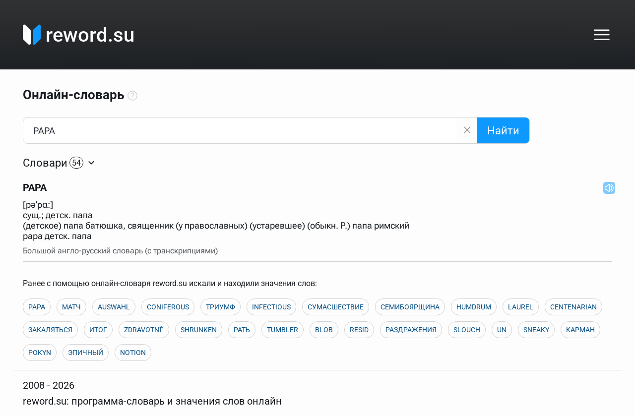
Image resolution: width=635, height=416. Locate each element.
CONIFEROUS (168, 307)
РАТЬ (242, 330)
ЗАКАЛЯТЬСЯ (50, 330)
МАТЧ (71, 307)
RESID (359, 330)
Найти (503, 130)
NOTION (133, 353)
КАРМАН (580, 330)
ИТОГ (98, 330)
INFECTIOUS (271, 307)
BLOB (324, 330)
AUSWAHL (114, 307)
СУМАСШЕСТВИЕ (336, 307)
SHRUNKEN (199, 330)
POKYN (39, 353)
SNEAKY (536, 330)
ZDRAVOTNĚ (144, 330)
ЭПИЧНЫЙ (85, 353)
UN (502, 330)
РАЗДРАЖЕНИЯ (411, 330)
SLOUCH (466, 330)
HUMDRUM (473, 307)
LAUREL (520, 307)
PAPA (36, 307)
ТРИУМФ (220, 307)
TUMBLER (282, 330)
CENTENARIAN (573, 307)
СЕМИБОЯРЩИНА (410, 307)
